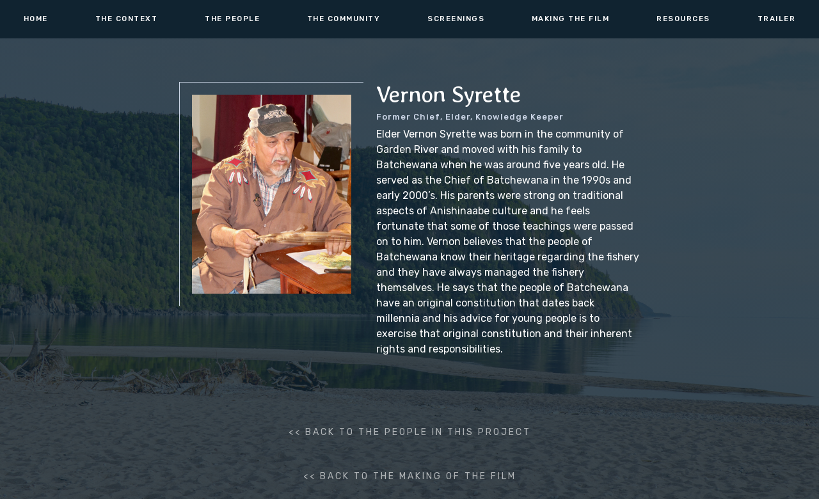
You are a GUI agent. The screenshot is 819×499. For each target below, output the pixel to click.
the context (126, 18)
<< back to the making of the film (409, 476)
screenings (455, 18)
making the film (571, 18)
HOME (36, 18)
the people (232, 18)
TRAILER (777, 18)
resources (683, 18)
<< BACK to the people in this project (410, 432)
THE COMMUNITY (344, 18)
